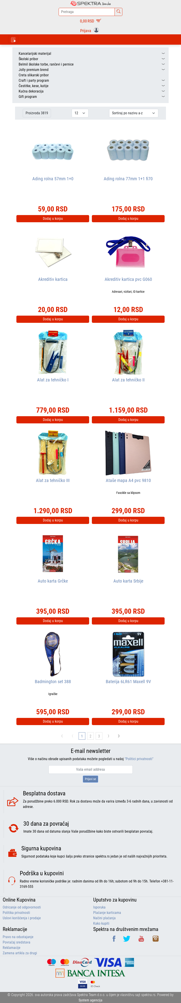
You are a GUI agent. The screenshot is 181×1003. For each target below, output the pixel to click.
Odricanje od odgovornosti (22, 907)
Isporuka (99, 907)
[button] (90, 30)
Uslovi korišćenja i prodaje (22, 918)
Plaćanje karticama (107, 913)
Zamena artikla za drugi (20, 953)
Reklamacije (11, 948)
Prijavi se (90, 779)
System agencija (90, 1000)
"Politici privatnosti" (139, 759)
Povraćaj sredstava (16, 942)
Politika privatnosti (16, 913)
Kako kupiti (101, 923)
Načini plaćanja (104, 918)
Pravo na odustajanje (18, 937)
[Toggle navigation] (13, 39)
